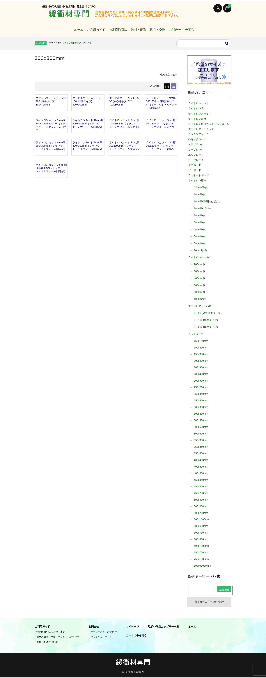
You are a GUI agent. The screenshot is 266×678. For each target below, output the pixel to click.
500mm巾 (199, 285)
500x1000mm (202, 519)
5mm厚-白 (200, 236)
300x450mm (201, 420)
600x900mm (201, 539)
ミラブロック (196, 149)
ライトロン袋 (196, 108)
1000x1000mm (202, 565)
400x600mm (201, 473)
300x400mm (201, 413)
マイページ (132, 627)
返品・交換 (160, 28)
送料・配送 (137, 28)
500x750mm (201, 512)
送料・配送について (47, 642)
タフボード (194, 165)
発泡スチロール (197, 139)
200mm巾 (199, 264)
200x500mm (201, 380)
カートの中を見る (136, 635)
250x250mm (201, 387)
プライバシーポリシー (102, 637)
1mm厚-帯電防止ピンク (207, 201)
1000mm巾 (200, 299)
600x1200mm (202, 545)
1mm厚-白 (200, 194)
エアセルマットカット (201, 129)
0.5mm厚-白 (201, 187)
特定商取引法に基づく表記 (50, 632)
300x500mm (201, 426)
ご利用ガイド (88, 28)
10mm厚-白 (200, 250)
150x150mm (201, 340)
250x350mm (201, 393)
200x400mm (201, 374)
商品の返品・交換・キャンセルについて (57, 637)
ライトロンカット (198, 103)
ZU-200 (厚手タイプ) (206, 326)
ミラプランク (196, 144)
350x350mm (201, 440)
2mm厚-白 (200, 215)
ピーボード (194, 170)
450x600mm (201, 486)
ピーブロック (196, 159)
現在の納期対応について (77, 42)
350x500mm (201, 453)
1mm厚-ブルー (202, 208)
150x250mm (201, 347)
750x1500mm (202, 559)
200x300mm (201, 367)
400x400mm (201, 460)
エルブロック (196, 154)
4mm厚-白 (200, 229)
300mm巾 (199, 271)
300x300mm (201, 407)
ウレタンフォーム (198, 134)
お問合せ (181, 28)
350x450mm (201, 446)
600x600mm (201, 526)
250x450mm (201, 400)
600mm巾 (199, 292)
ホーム (67, 28)
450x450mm (201, 479)
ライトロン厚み (197, 180)
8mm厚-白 (200, 243)
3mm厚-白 (200, 222)
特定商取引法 (113, 28)
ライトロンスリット (199, 113)
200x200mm (201, 360)
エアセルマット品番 (199, 306)
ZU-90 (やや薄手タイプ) (207, 313)
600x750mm (201, 532)
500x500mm (201, 499)
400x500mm (201, 466)
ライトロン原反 (197, 118)
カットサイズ (196, 333)
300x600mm (201, 433)
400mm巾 (199, 278)
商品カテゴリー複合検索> (209, 602)
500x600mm (201, 506)
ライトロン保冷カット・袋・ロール (208, 123)
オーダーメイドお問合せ (104, 632)
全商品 (199, 28)
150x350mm (201, 354)
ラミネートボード (198, 175)
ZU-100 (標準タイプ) (206, 320)
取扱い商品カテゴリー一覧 (163, 627)
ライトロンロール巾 (199, 257)
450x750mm (201, 493)
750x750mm (201, 552)
